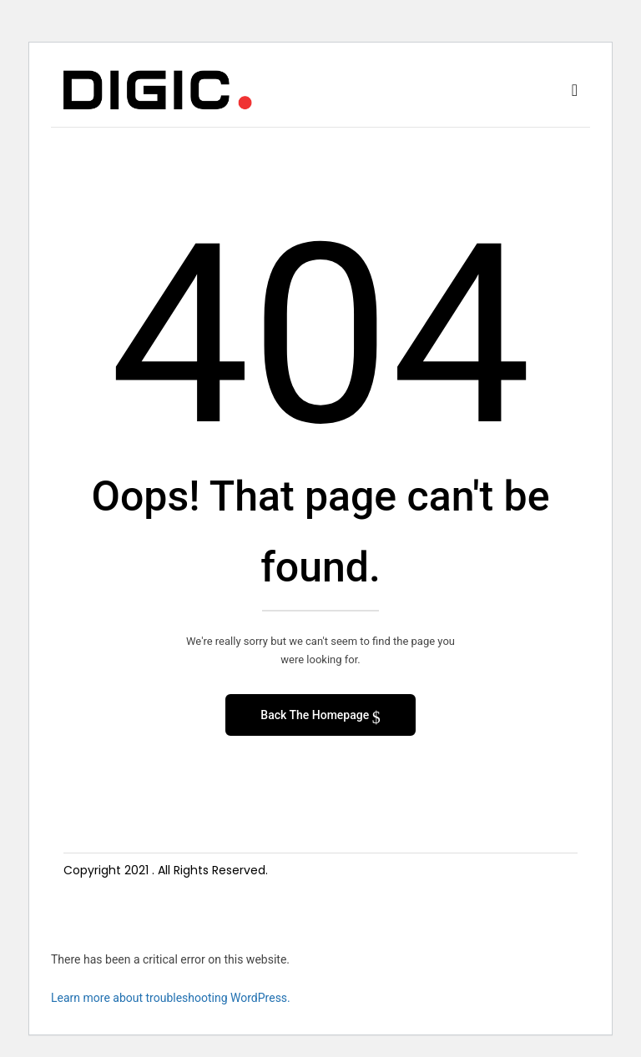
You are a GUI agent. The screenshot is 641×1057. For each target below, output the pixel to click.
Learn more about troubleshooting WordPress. (170, 997)
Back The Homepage (315, 715)
